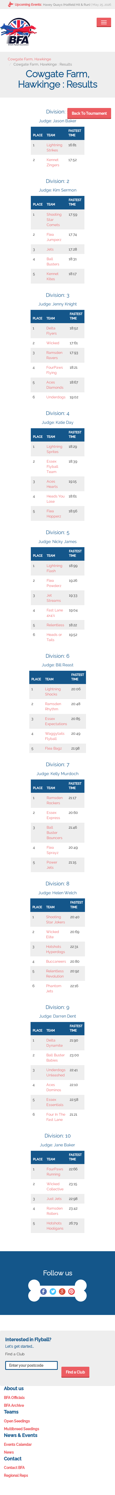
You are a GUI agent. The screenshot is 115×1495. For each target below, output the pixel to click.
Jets (50, 249)
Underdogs (56, 397)
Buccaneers (56, 961)
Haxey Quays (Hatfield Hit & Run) (66, 5)
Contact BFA (14, 1468)
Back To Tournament (89, 113)
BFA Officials (14, 1398)
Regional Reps (16, 1475)
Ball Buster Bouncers (54, 832)
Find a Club (75, 1372)
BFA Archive (14, 1405)
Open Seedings (17, 1421)
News (9, 1452)
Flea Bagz (53, 748)
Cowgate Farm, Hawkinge (29, 59)
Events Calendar (18, 1444)
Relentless (55, 625)
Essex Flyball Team (52, 466)
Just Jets (54, 1199)
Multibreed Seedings (21, 1429)
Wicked (52, 343)
